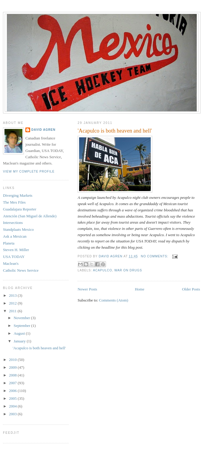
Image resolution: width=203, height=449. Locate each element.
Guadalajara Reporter (19, 209)
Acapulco (102, 270)
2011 (13, 311)
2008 (13, 375)
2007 (13, 383)
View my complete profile (29, 171)
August (20, 333)
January (20, 341)
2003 (13, 414)
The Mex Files (14, 202)
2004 (13, 406)
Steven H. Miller (16, 249)
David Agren (43, 129)
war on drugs (128, 270)
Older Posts (191, 289)
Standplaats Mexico (18, 229)
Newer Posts (87, 289)
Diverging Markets (17, 195)
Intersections (13, 222)
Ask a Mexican (15, 236)
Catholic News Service (21, 270)
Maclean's (11, 263)
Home (139, 289)
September (22, 325)
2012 (13, 303)
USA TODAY (13, 256)
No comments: (155, 256)
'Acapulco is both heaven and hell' (115, 131)
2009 (13, 367)
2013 (13, 295)
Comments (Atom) (113, 300)
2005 (13, 398)
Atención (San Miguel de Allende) (29, 216)
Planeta (8, 243)
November (22, 318)
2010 (13, 359)
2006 (13, 390)
